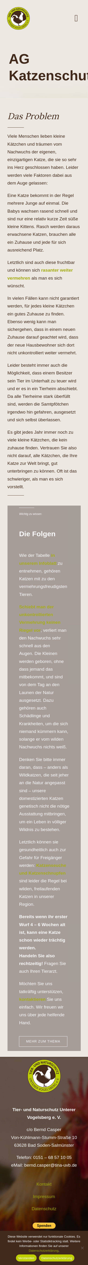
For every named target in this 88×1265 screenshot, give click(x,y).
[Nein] (82, 1248)
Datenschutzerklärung (43, 1250)
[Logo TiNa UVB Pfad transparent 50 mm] (18, 9)
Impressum (44, 1196)
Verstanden (26, 1258)
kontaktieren (32, 1002)
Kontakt (43, 1184)
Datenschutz (44, 1208)
